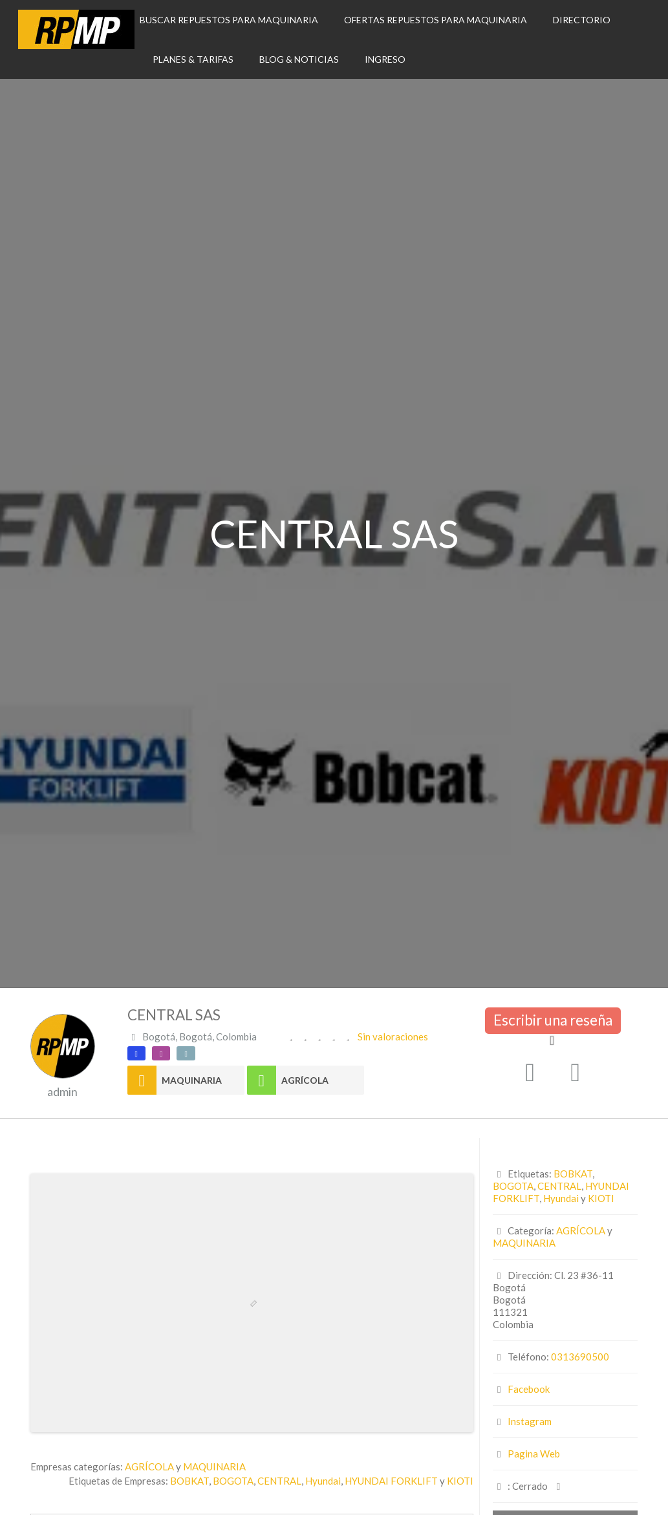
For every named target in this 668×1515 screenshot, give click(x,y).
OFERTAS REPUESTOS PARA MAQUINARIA (435, 19)
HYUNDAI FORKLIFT (391, 1481)
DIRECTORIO (581, 19)
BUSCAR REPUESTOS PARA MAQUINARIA (229, 19)
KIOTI (460, 1481)
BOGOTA (233, 1481)
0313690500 (580, 1356)
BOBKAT (189, 1481)
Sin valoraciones (393, 1036)
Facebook (529, 1389)
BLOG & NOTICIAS (299, 59)
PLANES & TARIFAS (193, 59)
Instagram (530, 1421)
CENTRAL (279, 1481)
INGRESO (385, 59)
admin (62, 1091)
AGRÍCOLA (305, 1080)
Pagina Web (534, 1453)
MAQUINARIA (192, 1080)
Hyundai (323, 1481)
